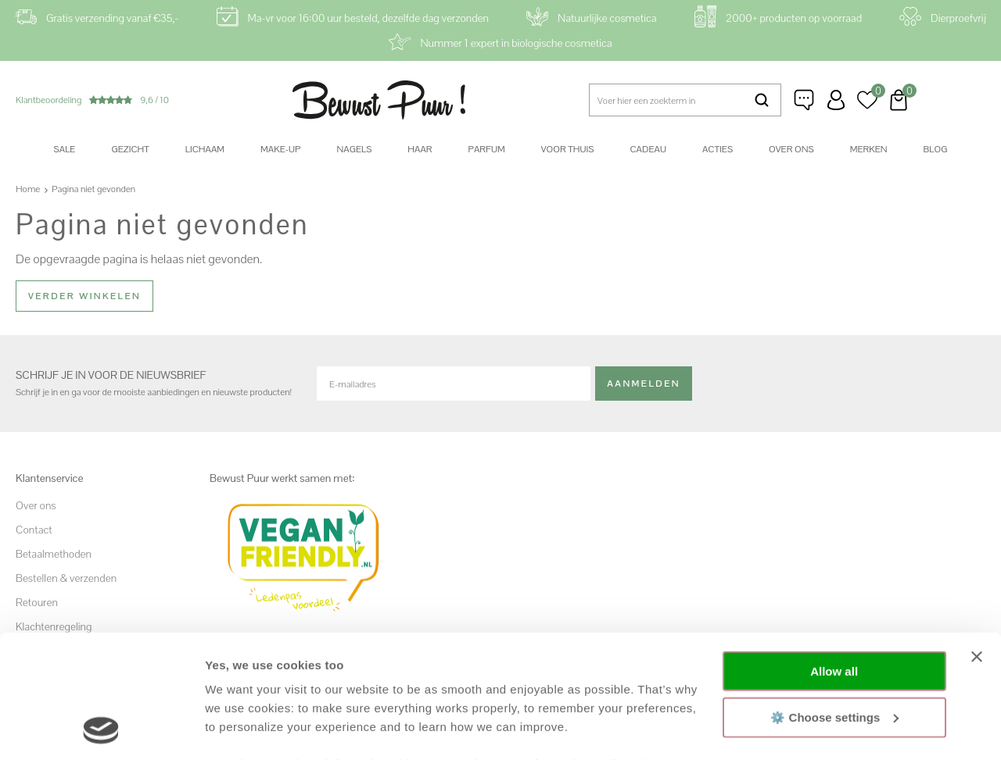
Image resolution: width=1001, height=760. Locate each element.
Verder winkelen (84, 296)
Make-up (280, 149)
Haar (419, 149)
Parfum (486, 149)
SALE (65, 149)
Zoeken (761, 100)
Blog (936, 149)
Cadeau (648, 149)
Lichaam (204, 149)
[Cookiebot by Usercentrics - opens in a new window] (101, 729)
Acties (717, 149)
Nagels (353, 149)
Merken (869, 149)
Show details (241, 729)
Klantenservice (804, 100)
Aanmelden (643, 383)
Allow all (834, 555)
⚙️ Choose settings (834, 601)
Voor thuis (567, 149)
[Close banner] (976, 541)
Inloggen (836, 100)
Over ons (791, 149)
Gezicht (130, 149)
